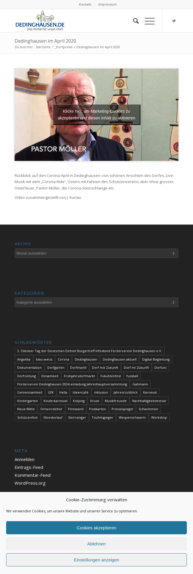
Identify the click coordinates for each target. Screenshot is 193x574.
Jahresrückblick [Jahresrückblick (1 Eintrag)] (126, 392)
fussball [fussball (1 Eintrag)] (132, 376)
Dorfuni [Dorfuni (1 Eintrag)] (160, 367)
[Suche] (133, 20)
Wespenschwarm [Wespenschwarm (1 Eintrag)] (132, 417)
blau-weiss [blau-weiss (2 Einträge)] (44, 359)
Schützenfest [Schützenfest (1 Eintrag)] (27, 417)
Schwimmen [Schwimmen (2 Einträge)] (148, 409)
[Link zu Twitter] (174, 20)
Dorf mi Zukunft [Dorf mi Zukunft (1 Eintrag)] (136, 367)
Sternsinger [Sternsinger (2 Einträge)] (77, 417)
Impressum (107, 4)
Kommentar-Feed (33, 475)
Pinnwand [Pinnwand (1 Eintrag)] (76, 409)
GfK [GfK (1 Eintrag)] (51, 392)
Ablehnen (96, 543)
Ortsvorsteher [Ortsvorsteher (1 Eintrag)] (51, 409)
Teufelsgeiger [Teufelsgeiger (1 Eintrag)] (102, 417)
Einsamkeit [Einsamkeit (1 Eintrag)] (49, 376)
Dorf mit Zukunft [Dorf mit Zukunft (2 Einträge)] (105, 367)
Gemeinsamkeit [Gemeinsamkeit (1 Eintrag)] (29, 392)
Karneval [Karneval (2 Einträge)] (150, 392)
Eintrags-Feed (29, 467)
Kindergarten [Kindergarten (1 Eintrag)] (27, 401)
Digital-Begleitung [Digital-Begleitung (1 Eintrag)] (156, 359)
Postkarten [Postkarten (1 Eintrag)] (97, 409)
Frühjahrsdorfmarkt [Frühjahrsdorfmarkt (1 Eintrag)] (79, 376)
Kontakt (85, 4)
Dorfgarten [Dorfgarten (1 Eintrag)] (56, 367)
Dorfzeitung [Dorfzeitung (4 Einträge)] (26, 376)
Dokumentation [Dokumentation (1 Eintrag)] (29, 367)
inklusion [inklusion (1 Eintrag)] (101, 392)
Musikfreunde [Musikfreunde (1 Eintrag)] (116, 401)
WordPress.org (30, 483)
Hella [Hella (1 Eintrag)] (63, 392)
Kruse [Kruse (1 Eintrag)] (94, 401)
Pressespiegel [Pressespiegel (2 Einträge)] (122, 409)
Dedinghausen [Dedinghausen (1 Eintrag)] (86, 359)
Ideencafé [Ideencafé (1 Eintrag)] (80, 392)
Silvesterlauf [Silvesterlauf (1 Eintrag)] (52, 417)
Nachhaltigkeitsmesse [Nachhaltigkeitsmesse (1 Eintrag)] (149, 401)
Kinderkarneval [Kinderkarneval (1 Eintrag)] (55, 401)
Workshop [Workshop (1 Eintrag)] (159, 417)
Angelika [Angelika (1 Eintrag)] (23, 359)
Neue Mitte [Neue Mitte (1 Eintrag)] (26, 409)
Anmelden (24, 459)
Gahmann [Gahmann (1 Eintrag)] (140, 384)
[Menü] (147, 20)
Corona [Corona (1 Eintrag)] (63, 359)
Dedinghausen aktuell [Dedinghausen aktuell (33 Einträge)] (120, 359)
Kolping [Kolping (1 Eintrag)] (79, 401)
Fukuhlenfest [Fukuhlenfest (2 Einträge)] (110, 376)
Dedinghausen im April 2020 (45, 41)
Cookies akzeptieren (97, 527)
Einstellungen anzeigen (96, 559)
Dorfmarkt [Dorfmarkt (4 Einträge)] (78, 367)
